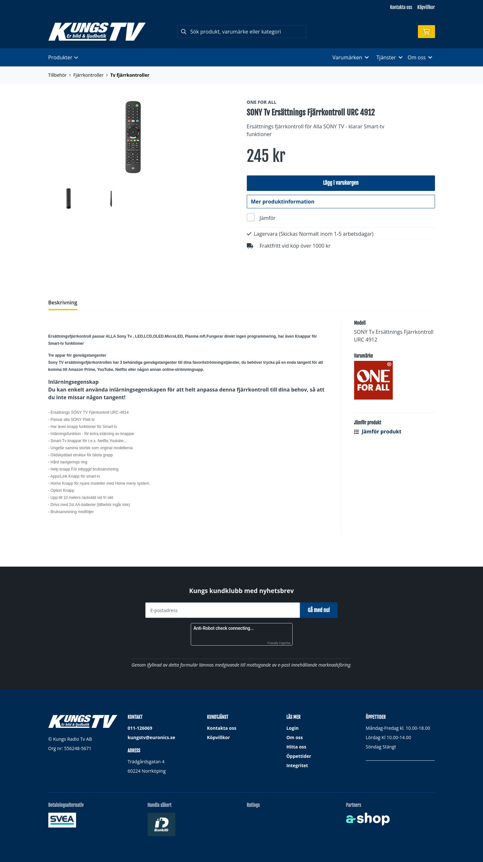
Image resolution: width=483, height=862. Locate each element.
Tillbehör (57, 75)
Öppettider (298, 756)
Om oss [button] (420, 57)
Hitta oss (296, 747)
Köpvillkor (426, 7)
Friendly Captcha (279, 643)
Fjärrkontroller (88, 75)
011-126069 (140, 728)
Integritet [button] (297, 766)
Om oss (294, 738)
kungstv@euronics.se (151, 738)
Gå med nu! (321, 610)
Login (292, 728)
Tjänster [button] (389, 57)
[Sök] (241, 31)
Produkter (63, 57)
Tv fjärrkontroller (129, 75)
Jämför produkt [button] (377, 447)
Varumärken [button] (351, 57)
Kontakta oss (401, 7)
